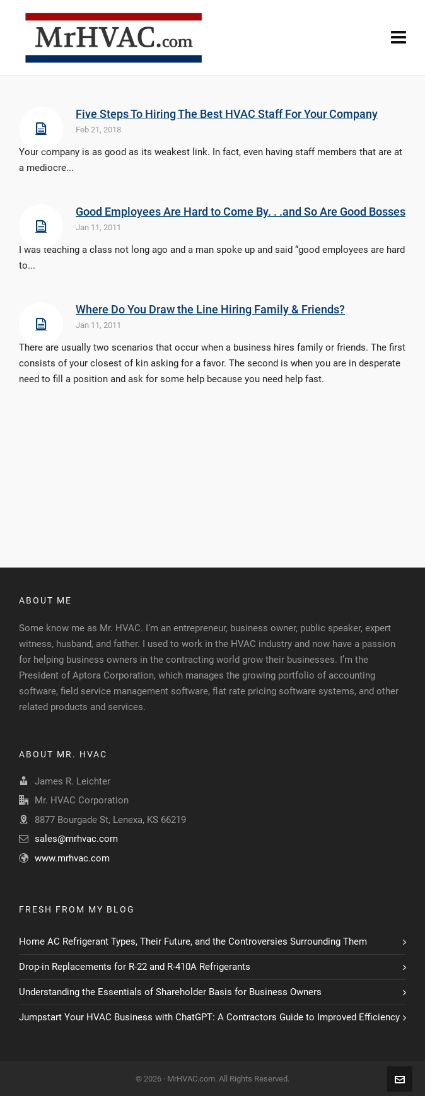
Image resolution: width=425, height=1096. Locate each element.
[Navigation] (398, 38)
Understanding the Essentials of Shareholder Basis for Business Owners (170, 992)
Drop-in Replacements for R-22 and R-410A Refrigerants (134, 966)
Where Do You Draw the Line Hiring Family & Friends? (210, 309)
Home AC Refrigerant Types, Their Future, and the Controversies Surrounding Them (193, 941)
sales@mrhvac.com (76, 838)
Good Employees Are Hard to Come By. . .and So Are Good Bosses (240, 211)
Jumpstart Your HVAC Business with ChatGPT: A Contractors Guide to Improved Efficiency (209, 1017)
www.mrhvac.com (72, 858)
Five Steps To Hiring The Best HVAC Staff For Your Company (227, 113)
